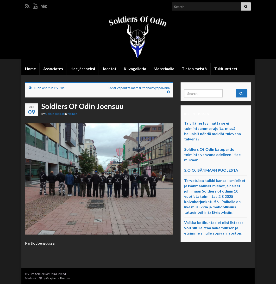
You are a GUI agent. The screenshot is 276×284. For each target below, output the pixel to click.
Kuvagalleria (135, 68)
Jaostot (109, 68)
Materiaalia (164, 68)
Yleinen (72, 113)
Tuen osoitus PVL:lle (49, 88)
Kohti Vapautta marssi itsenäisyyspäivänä (138, 88)
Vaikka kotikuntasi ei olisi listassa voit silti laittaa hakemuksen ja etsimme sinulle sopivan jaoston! (214, 227)
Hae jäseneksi (82, 68)
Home (30, 68)
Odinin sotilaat (54, 113)
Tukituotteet (226, 68)
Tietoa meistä (194, 68)
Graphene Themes (58, 278)
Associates (53, 68)
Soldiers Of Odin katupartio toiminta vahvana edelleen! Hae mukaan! (212, 154)
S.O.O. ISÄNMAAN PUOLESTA (211, 170)
